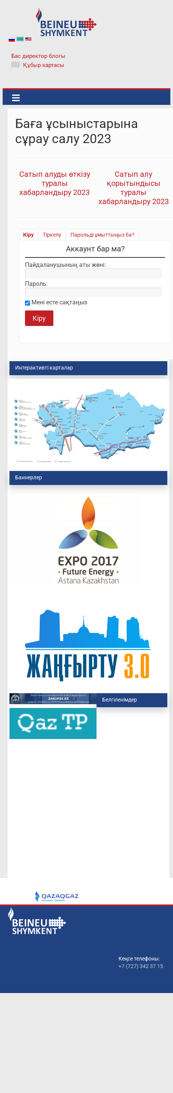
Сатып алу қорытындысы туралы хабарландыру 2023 (133, 188)
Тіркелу (52, 235)
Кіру (28, 235)
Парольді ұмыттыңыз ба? (102, 235)
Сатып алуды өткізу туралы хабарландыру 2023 (54, 183)
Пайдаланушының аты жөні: (65, 265)
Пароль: (36, 284)
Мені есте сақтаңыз (59, 302)
